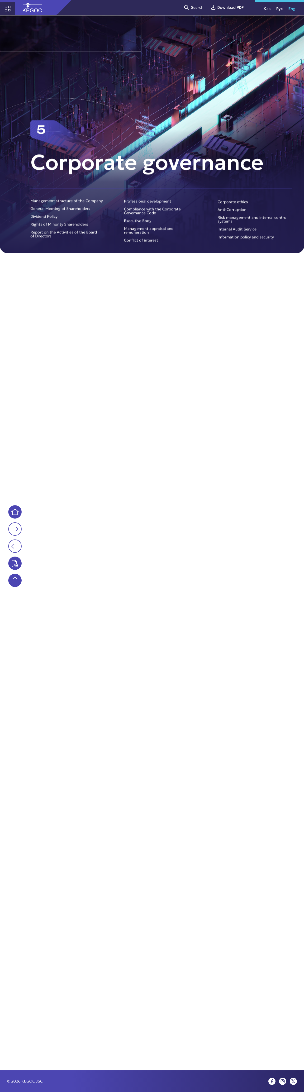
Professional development (147, 204)
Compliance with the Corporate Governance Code (152, 214)
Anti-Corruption (232, 213)
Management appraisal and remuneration (149, 233)
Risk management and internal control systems (252, 222)
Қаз (267, 8)
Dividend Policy (43, 219)
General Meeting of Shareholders (60, 211)
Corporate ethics (233, 205)
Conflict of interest (141, 243)
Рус (279, 8)
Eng (291, 8)
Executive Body (137, 224)
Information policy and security (246, 240)
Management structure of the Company (66, 203)
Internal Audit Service (237, 232)
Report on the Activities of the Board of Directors (63, 237)
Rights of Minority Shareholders (59, 227)
